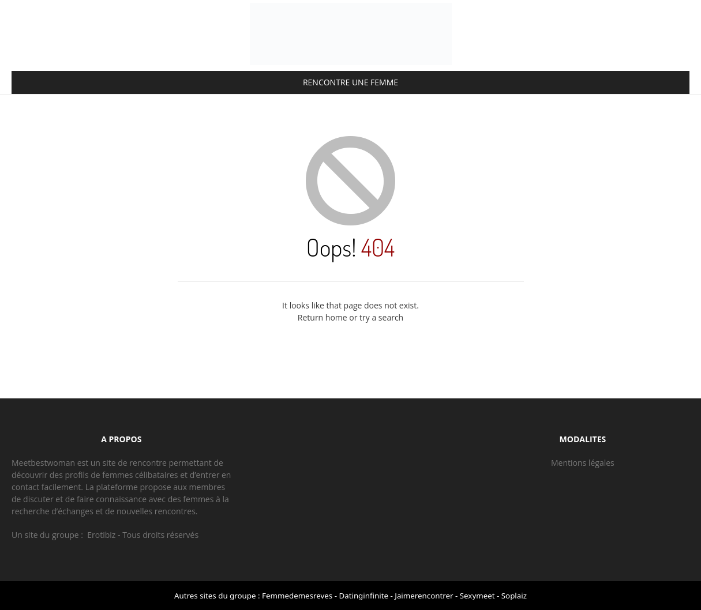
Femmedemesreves (297, 595)
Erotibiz (101, 534)
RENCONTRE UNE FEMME (350, 82)
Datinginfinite (363, 595)
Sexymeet (477, 595)
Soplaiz (514, 595)
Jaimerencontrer (424, 595)
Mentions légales (582, 462)
